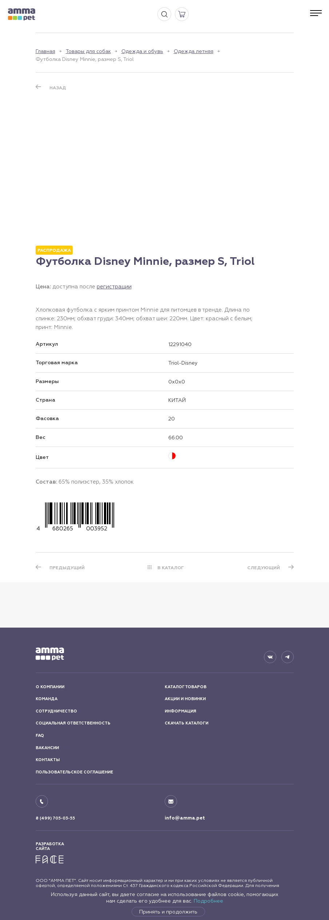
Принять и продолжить (168, 912)
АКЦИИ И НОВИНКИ (185, 699)
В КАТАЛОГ (170, 568)
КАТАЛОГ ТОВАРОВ (185, 687)
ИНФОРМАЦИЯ (180, 711)
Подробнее (208, 901)
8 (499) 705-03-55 (55, 818)
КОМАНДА (46, 699)
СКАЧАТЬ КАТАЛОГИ (186, 723)
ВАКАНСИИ (47, 748)
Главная (45, 51)
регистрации (114, 286)
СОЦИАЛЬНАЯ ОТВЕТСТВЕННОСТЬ (73, 723)
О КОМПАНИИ (50, 687)
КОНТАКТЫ (48, 759)
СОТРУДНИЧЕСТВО (56, 711)
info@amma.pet (185, 818)
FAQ (40, 735)
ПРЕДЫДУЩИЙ (67, 568)
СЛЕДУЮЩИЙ (263, 568)
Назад (57, 87)
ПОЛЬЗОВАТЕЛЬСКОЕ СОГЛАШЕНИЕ (74, 772)
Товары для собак (88, 51)
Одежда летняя (193, 51)
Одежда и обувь (142, 51)
